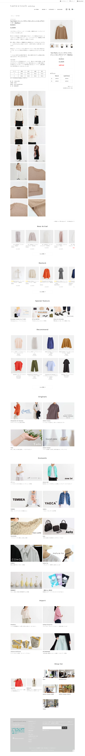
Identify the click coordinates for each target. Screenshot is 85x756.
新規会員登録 (80, 1)
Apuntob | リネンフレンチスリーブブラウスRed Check (18, 375)
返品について (70, 86)
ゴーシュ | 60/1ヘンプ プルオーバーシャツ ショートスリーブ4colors (18, 353)
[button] (71, 31)
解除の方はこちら (45, 729)
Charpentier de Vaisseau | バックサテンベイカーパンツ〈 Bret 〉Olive (34, 375)
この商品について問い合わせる (60, 221)
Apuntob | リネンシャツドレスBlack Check (66, 375)
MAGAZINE (60, 9)
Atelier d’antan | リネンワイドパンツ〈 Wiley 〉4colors (50, 353)
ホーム (12, 15)
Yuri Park (18, 15)
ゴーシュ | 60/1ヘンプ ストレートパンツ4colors (34, 353)
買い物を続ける (71, 221)
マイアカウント (64, 1)
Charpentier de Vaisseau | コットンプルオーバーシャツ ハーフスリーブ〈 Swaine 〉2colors (50, 376)
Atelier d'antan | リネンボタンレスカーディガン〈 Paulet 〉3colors (66, 353)
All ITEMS (37, 9)
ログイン (72, 1)
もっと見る (43, 254)
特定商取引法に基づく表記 (68, 88)
